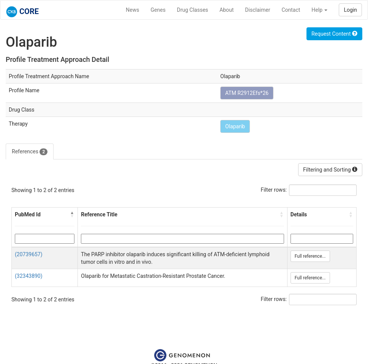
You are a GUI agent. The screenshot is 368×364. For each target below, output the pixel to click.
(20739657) (29, 254)
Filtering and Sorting (330, 170)
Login (350, 10)
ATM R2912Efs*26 (246, 93)
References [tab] (29, 151)
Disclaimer (257, 10)
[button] (72, 214)
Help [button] (319, 10)
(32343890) (29, 276)
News (132, 10)
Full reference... (310, 256)
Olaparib (235, 126)
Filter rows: (274, 190)
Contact (290, 10)
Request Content (334, 34)
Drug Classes (192, 10)
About (227, 10)
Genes (158, 10)
